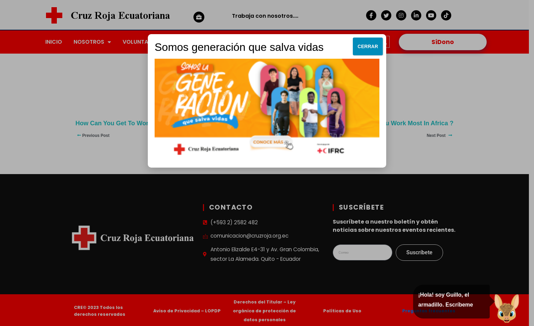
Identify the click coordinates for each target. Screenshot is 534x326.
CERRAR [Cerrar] (368, 46)
